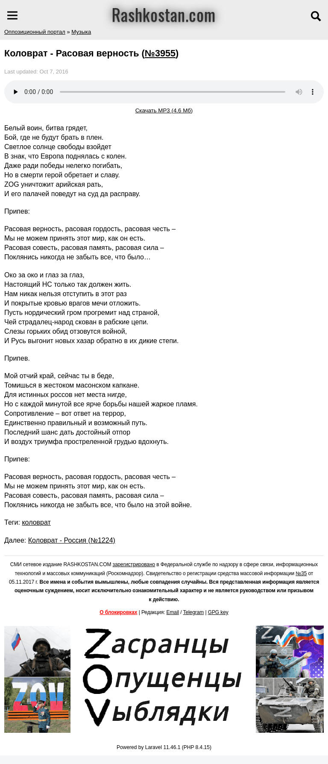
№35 (301, 573)
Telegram (193, 612)
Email (173, 612)
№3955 (160, 53)
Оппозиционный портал (34, 32)
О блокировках (118, 612)
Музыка (81, 32)
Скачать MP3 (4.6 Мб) (164, 110)
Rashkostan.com (164, 14)
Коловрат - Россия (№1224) (71, 540)
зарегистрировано (134, 564)
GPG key (218, 612)
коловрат (36, 522)
